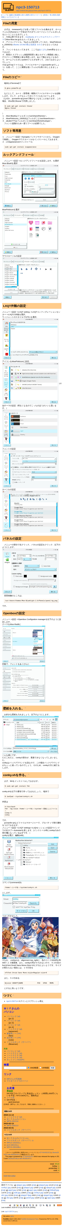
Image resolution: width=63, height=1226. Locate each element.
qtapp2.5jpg (24, 1195)
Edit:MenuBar (10, 1176)
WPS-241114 (12, 1121)
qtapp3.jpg (47, 1195)
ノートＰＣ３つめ (14, 1055)
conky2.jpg (37, 1192)
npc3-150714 (12, 1001)
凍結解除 (17, 15)
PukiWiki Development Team (29, 1219)
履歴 (27, 15)
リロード (38, 15)
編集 (11, 15)
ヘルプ (8, 17)
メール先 (10, 1098)
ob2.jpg (8, 1198)
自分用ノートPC (14, 1038)
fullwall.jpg (53, 1190)
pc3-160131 (13, 1145)
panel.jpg (28, 1198)
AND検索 (33, 1068)
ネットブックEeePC (16, 1060)
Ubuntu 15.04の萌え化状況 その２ (27, 44)
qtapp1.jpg (20, 1185)
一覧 (50, 15)
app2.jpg (50, 1198)
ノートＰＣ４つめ (14, 1057)
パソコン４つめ (13, 1025)
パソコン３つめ (13, 1020)
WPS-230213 (12, 1125)
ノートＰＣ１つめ (14, 1053)
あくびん (43, 49)
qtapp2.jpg (27, 1187)
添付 (32, 15)
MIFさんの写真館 (14, 1079)
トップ (4, 15)
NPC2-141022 (14, 1143)
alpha (12, 1216)
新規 (45, 15)
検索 (54, 15)
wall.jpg (16, 1192)
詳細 (33, 1185)
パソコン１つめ (13, 1051)
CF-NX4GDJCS (45, 1152)
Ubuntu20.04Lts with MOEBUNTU (19, 1158)
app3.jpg (11, 1190)
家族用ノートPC (14, 1033)
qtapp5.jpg (49, 1187)
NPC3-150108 (14, 1147)
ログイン (15, 17)
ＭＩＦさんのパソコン (16, 1119)
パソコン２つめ (13, 1016)
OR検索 (44, 1068)
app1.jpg (32, 1190)
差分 (23, 15)
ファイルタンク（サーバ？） (19, 1042)
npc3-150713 (27, 7)
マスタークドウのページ (17, 1081)
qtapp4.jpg (42, 1185)
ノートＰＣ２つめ (14, 1029)
